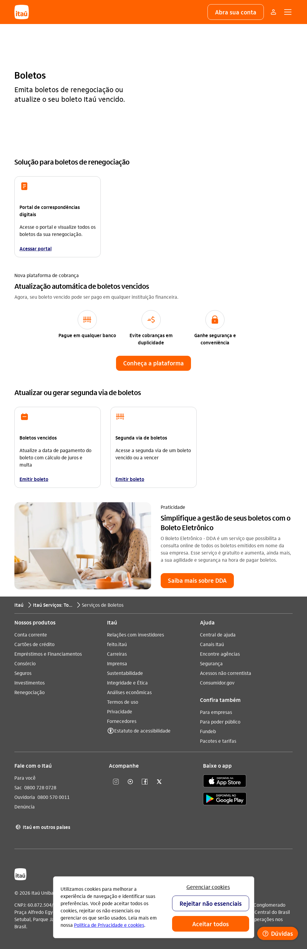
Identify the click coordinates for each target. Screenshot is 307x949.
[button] (235, 12)
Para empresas (216, 712)
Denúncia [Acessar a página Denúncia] (24, 806)
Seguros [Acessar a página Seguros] (22, 672)
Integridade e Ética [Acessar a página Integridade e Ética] (127, 682)
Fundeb (208, 731)
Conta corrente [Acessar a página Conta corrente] (30, 634)
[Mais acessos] (273, 12)
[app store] (224, 781)
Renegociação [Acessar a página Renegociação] (29, 692)
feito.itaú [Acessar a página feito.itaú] (117, 644)
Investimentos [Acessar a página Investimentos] (29, 682)
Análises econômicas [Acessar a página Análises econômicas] (129, 692)
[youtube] (130, 781)
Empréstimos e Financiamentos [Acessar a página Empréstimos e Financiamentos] (48, 653)
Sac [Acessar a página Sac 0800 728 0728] (18, 787)
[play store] (224, 799)
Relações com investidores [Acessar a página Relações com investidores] (135, 634)
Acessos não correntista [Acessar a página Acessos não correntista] (225, 672)
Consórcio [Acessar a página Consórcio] (25, 663)
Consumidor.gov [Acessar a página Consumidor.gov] (217, 682)
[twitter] (159, 781)
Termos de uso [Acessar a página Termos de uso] (122, 701)
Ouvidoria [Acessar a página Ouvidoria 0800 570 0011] (24, 796)
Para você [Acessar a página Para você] (25, 777)
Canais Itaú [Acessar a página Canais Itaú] (212, 644)
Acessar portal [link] (35, 248)
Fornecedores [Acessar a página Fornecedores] (121, 721)
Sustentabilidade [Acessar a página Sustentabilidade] (125, 672)
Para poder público (220, 721)
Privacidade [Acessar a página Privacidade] (119, 711)
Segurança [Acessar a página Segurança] (211, 663)
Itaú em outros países (42, 826)
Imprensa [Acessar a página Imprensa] (117, 663)
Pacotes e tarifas (218, 740)
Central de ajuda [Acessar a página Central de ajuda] (218, 634)
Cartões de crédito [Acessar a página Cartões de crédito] (34, 644)
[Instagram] (116, 781)
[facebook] (145, 781)
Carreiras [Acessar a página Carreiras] (117, 653)
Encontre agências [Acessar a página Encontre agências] (220, 653)
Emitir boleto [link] (33, 479)
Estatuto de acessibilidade (142, 730)
